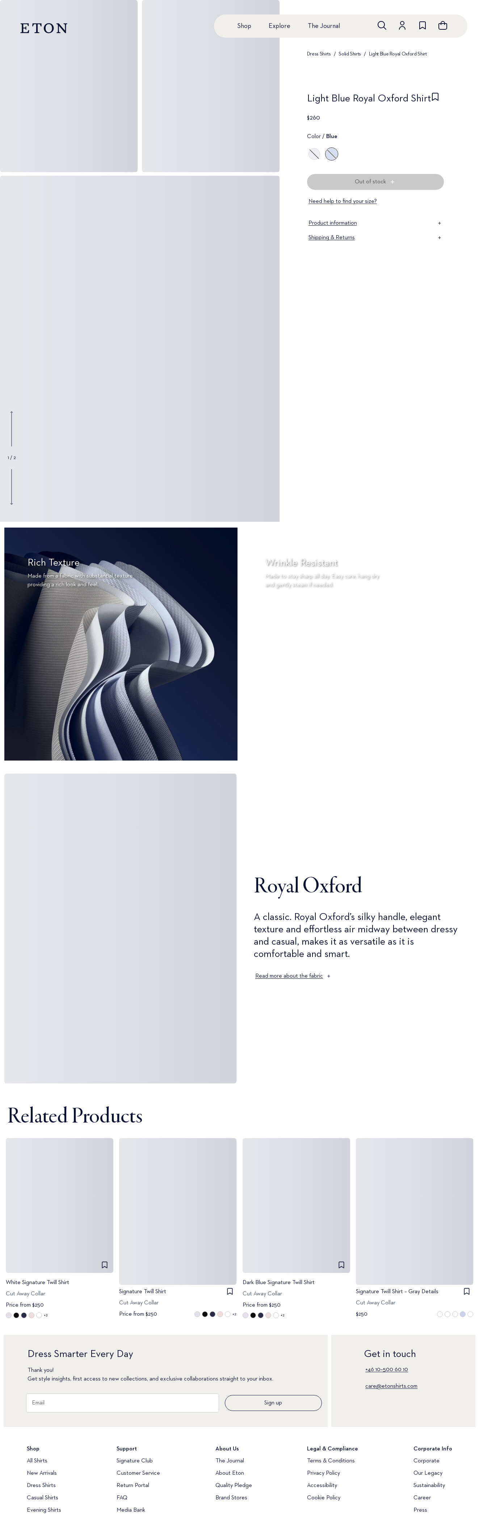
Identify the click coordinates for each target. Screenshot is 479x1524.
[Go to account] (402, 25)
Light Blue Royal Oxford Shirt (398, 54)
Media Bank (131, 1510)
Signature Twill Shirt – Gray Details (397, 1292)
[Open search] (382, 25)
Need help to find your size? (342, 201)
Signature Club (135, 1461)
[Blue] (331, 154)
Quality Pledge (233, 1485)
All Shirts (37, 1461)
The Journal (324, 26)
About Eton (229, 1473)
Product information (375, 223)
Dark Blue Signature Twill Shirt (279, 1282)
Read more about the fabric (293, 976)
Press (420, 1510)
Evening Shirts (44, 1510)
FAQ (122, 1498)
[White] (314, 154)
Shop (244, 26)
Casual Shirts (42, 1498)
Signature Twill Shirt (142, 1292)
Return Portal (133, 1485)
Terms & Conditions (331, 1461)
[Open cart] (442, 25)
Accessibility (322, 1485)
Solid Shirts (350, 54)
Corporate (426, 1461)
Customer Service (138, 1473)
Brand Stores (231, 1498)
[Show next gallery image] (11, 486)
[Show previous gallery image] (11, 429)
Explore (279, 26)
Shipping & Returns (375, 238)
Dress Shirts (319, 54)
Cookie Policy (323, 1498)
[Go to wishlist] (422, 25)
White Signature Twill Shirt (37, 1282)
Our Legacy (427, 1473)
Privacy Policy (323, 1473)
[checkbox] (435, 100)
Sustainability (429, 1485)
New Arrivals (42, 1473)
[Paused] (462, 746)
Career (422, 1498)
